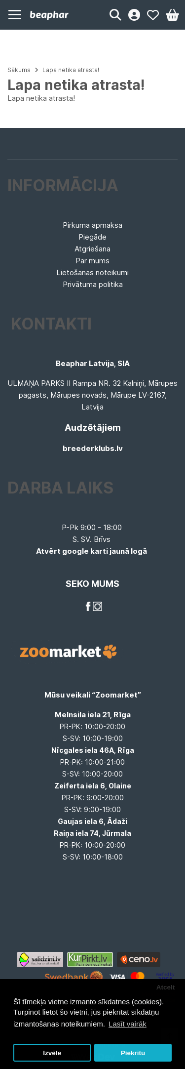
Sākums (19, 70)
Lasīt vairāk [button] (128, 1024)
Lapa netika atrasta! (70, 70)
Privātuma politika (93, 284)
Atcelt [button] (165, 987)
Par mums (92, 260)
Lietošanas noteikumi (92, 272)
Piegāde (92, 237)
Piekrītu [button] (133, 1053)
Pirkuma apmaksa (92, 225)
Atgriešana (92, 248)
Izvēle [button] (52, 1053)
